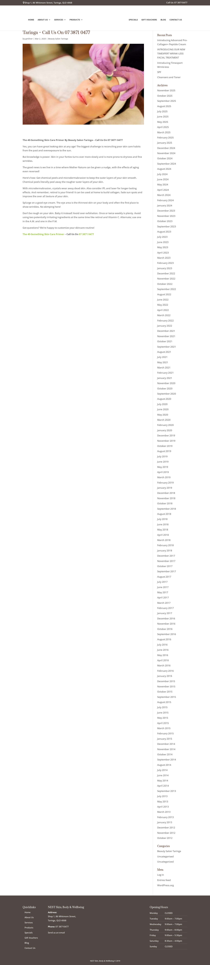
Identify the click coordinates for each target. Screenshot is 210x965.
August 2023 (164, 231)
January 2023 (164, 268)
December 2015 (166, 681)
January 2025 (164, 142)
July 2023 (162, 236)
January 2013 (164, 822)
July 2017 (162, 581)
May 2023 (162, 247)
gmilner (29, 38)
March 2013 (163, 811)
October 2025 (164, 95)
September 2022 (166, 289)
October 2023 (164, 221)
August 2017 (164, 576)
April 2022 (163, 310)
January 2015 (164, 738)
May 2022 (162, 304)
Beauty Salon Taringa (58, 38)
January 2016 (164, 676)
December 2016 (166, 618)
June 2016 (163, 649)
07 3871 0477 (86, 234)
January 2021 (164, 378)
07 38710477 (62, 926)
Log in (160, 874)
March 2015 (163, 728)
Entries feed (164, 880)
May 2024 (162, 184)
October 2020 (164, 388)
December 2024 (166, 148)
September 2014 (166, 759)
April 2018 (163, 534)
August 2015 (164, 702)
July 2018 (162, 519)
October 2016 (164, 629)
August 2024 (164, 168)
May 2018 (162, 529)
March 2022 (163, 315)
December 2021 (166, 330)
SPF (159, 72)
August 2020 (164, 398)
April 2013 (163, 806)
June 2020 (163, 409)
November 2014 (166, 749)
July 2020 (162, 404)
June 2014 (163, 775)
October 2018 (164, 503)
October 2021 (164, 341)
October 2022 (164, 284)
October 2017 (164, 566)
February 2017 (165, 608)
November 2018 (166, 498)
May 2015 (162, 717)
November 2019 (166, 440)
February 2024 (165, 200)
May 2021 (162, 362)
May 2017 (162, 592)
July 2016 (162, 644)
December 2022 (166, 273)
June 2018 (163, 524)
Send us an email (56, 932)
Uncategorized (165, 861)
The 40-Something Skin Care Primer (43, 234)
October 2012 (164, 838)
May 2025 (162, 121)
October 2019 (164, 446)
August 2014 (164, 764)
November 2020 (166, 383)
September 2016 (166, 634)
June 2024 (163, 179)
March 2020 (163, 419)
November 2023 (166, 216)
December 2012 (166, 827)
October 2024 (164, 158)
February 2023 (165, 263)
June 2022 (163, 299)
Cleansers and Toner (169, 77)
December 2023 (166, 210)
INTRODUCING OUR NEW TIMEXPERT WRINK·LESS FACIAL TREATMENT (171, 53)
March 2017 (163, 602)
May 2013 (162, 801)
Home (31, 19)
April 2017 (163, 597)
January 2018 (164, 550)
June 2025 (163, 116)
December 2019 (166, 435)
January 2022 (164, 325)
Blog (162, 19)
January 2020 (164, 430)
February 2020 (165, 425)
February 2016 (165, 670)
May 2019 (162, 467)
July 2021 (162, 357)
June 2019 (163, 461)
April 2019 (163, 472)
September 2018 (166, 508)
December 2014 (166, 743)
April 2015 (163, 723)
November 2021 (166, 336)
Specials (132, 19)
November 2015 (166, 686)
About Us (43, 19)
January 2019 (164, 487)
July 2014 (162, 770)
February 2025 (165, 137)
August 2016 (164, 639)
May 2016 (162, 655)
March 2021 (163, 367)
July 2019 (162, 456)
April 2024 (163, 189)
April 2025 (163, 127)
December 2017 (166, 555)
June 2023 (163, 242)
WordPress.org (165, 885)
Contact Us (175, 19)
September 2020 (166, 393)
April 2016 (163, 660)
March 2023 (163, 257)
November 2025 (166, 90)
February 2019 (165, 482)
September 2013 (166, 791)
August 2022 (164, 294)
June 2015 (163, 712)
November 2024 (166, 153)
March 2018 (163, 540)
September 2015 (166, 697)
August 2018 (164, 513)
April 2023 (163, 252)
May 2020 (162, 414)
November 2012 (166, 832)
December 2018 (166, 493)
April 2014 (163, 785)
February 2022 (165, 320)
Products (75, 19)
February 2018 (165, 545)
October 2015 (164, 691)
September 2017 (166, 571)
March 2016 (163, 665)
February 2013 (165, 817)
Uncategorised (165, 856)
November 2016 (166, 623)
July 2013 (162, 796)
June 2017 (163, 587)
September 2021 (166, 346)
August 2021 (164, 351)
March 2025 (163, 132)
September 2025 (166, 100)
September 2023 (166, 226)
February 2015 (165, 733)
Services (59, 19)
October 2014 (164, 754)
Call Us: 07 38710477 (176, 3)
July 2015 (162, 707)
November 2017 (166, 561)
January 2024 (164, 205)
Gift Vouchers (149, 19)
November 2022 (166, 278)
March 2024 (163, 195)
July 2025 (162, 111)
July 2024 (162, 174)
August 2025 (164, 106)
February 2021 (165, 372)
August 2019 (164, 451)
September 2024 (166, 163)
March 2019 (163, 477)
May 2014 (162, 780)
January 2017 (164, 613)
